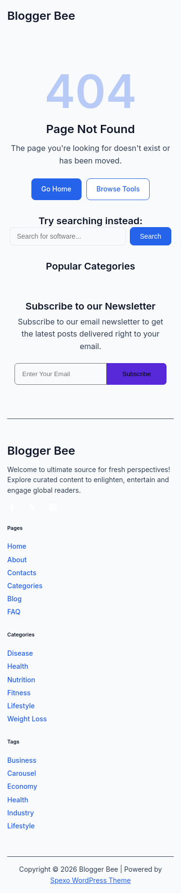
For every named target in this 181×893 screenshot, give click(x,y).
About (17, 559)
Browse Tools (118, 189)
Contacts (21, 572)
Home (17, 546)
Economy (22, 786)
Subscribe (137, 374)
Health (17, 666)
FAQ (13, 611)
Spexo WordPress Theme (90, 880)
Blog (14, 598)
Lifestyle (21, 705)
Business (21, 760)
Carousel (21, 773)
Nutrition (21, 679)
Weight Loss (27, 718)
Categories (24, 585)
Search (150, 236)
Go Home (56, 189)
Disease (20, 653)
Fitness (18, 692)
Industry (20, 812)
